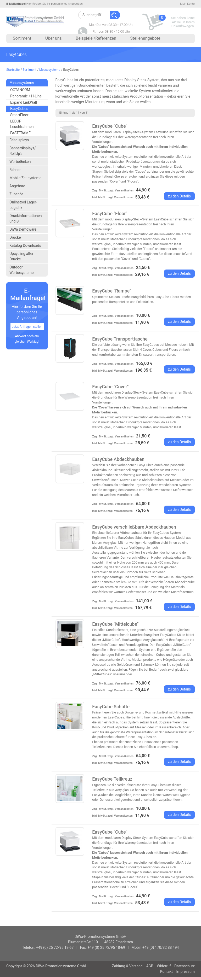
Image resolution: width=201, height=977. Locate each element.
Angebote (17, 186)
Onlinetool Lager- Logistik (23, 205)
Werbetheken (20, 162)
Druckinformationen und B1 (25, 218)
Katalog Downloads (25, 245)
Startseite (13, 70)
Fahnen (15, 170)
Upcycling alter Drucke (21, 256)
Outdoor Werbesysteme (21, 270)
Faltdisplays (19, 140)
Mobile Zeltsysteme (25, 178)
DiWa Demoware (22, 229)
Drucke (15, 237)
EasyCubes (19, 109)
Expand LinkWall (23, 102)
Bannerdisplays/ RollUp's (22, 151)
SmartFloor (19, 115)
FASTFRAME (20, 133)
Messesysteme (49, 70)
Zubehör (16, 194)
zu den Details (179, 196)
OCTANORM (20, 90)
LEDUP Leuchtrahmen (22, 124)
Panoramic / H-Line (26, 96)
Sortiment (29, 70)
